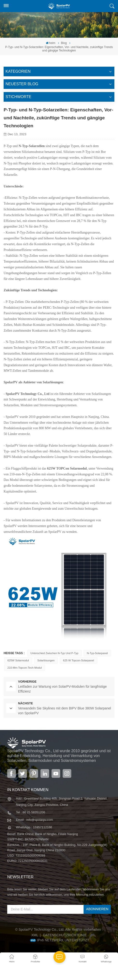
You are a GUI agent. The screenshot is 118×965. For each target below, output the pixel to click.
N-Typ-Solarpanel (97, 653)
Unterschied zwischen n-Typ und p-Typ (54, 653)
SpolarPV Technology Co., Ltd (27, 394)
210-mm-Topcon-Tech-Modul (24, 667)
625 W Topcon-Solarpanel (78, 660)
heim (50, 43)
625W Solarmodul (18, 660)
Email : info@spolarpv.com (34, 820)
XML (34, 935)
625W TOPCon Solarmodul (67, 468)
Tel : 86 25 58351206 (30, 812)
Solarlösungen (46, 660)
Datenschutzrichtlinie (65, 935)
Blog (64, 43)
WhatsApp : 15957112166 (34, 827)
